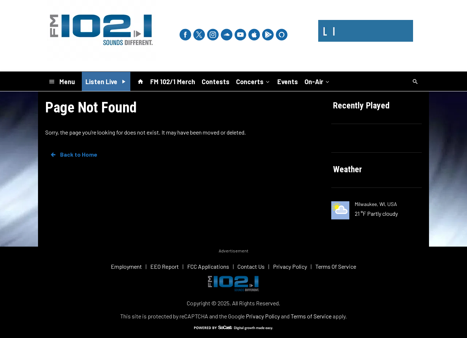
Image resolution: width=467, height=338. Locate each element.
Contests (216, 82)
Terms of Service (311, 316)
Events (287, 82)
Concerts (253, 81)
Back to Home (73, 154)
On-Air (317, 81)
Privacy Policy (263, 316)
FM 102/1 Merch (172, 82)
